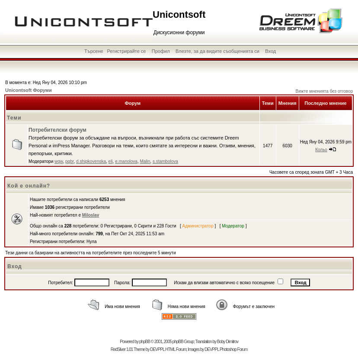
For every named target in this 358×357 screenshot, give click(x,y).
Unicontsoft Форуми (28, 90)
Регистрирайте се (126, 51)
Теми (14, 118)
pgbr (69, 161)
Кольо (321, 149)
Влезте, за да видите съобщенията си (217, 51)
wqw (58, 161)
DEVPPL (157, 349)
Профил (161, 51)
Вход (270, 51)
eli (111, 161)
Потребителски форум (57, 130)
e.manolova (126, 161)
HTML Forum (175, 349)
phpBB (144, 341)
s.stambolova (165, 161)
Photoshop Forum (234, 349)
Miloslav (90, 215)
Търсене (93, 51)
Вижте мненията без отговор (324, 91)
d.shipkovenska (91, 161)
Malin (145, 161)
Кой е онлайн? (28, 186)
